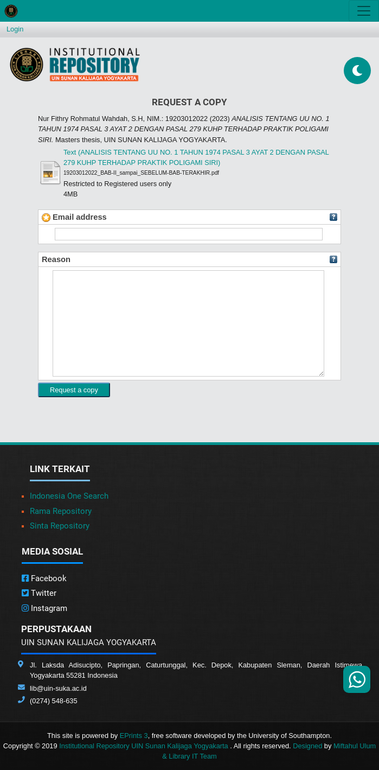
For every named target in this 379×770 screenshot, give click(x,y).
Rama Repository (61, 511)
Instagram (44, 608)
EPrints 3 (134, 735)
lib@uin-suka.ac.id (58, 688)
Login (15, 29)
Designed (307, 746)
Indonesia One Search (69, 496)
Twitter (39, 593)
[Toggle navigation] (364, 11)
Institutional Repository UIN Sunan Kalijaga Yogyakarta (144, 746)
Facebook (44, 578)
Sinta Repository (59, 526)
